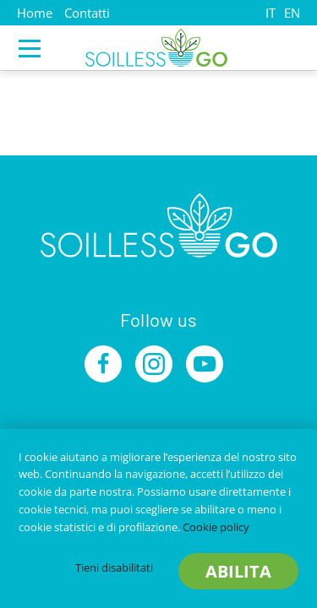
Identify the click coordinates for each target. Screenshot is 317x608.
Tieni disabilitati (114, 567)
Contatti (87, 12)
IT (270, 12)
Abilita (238, 571)
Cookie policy (216, 527)
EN (292, 12)
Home (34, 12)
